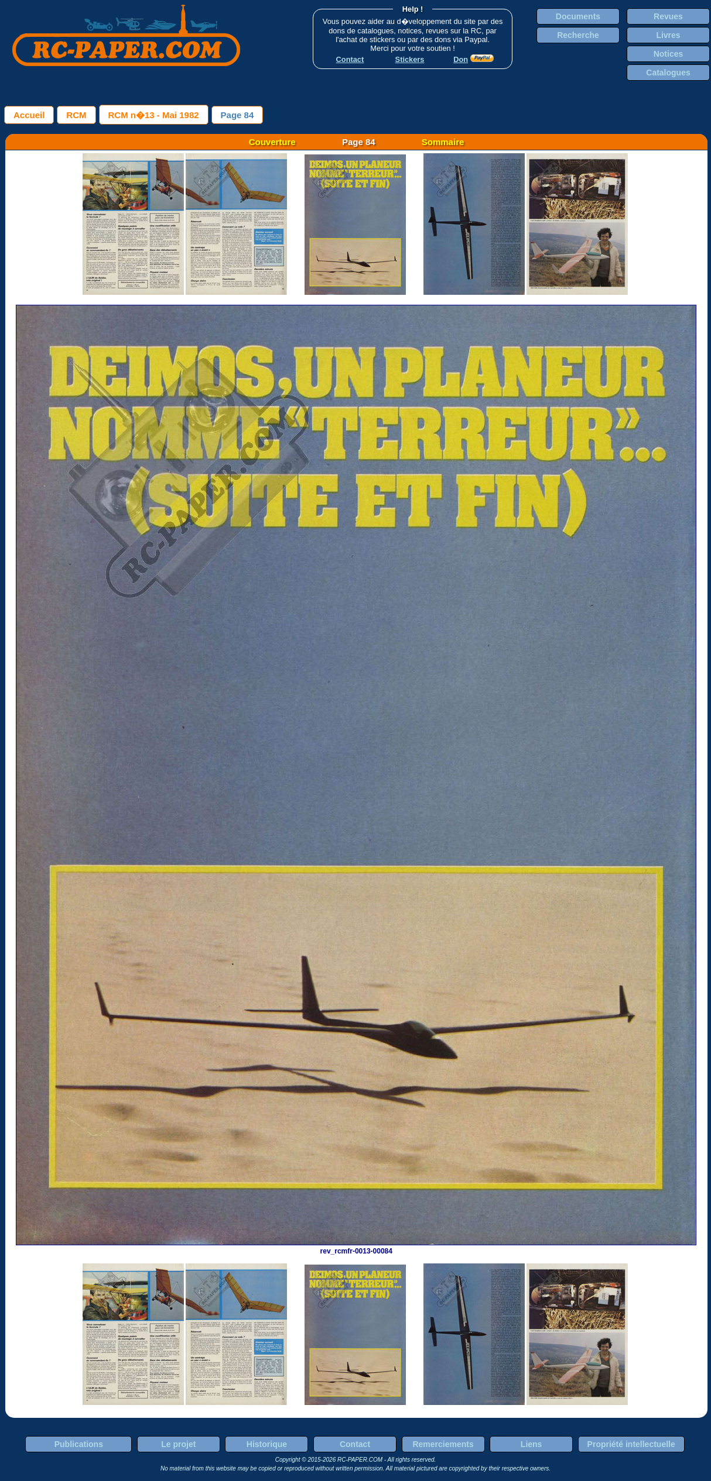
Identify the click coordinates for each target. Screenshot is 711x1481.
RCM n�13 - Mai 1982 (153, 115)
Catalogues (668, 72)
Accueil (29, 115)
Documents (578, 16)
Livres (668, 35)
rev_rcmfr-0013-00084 (356, 1247)
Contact (355, 1444)
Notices (668, 53)
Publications (78, 1444)
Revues (668, 16)
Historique (267, 1444)
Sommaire (443, 142)
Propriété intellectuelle (631, 1444)
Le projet (178, 1444)
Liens (531, 1444)
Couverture (272, 142)
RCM (76, 115)
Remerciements (442, 1444)
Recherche (578, 35)
